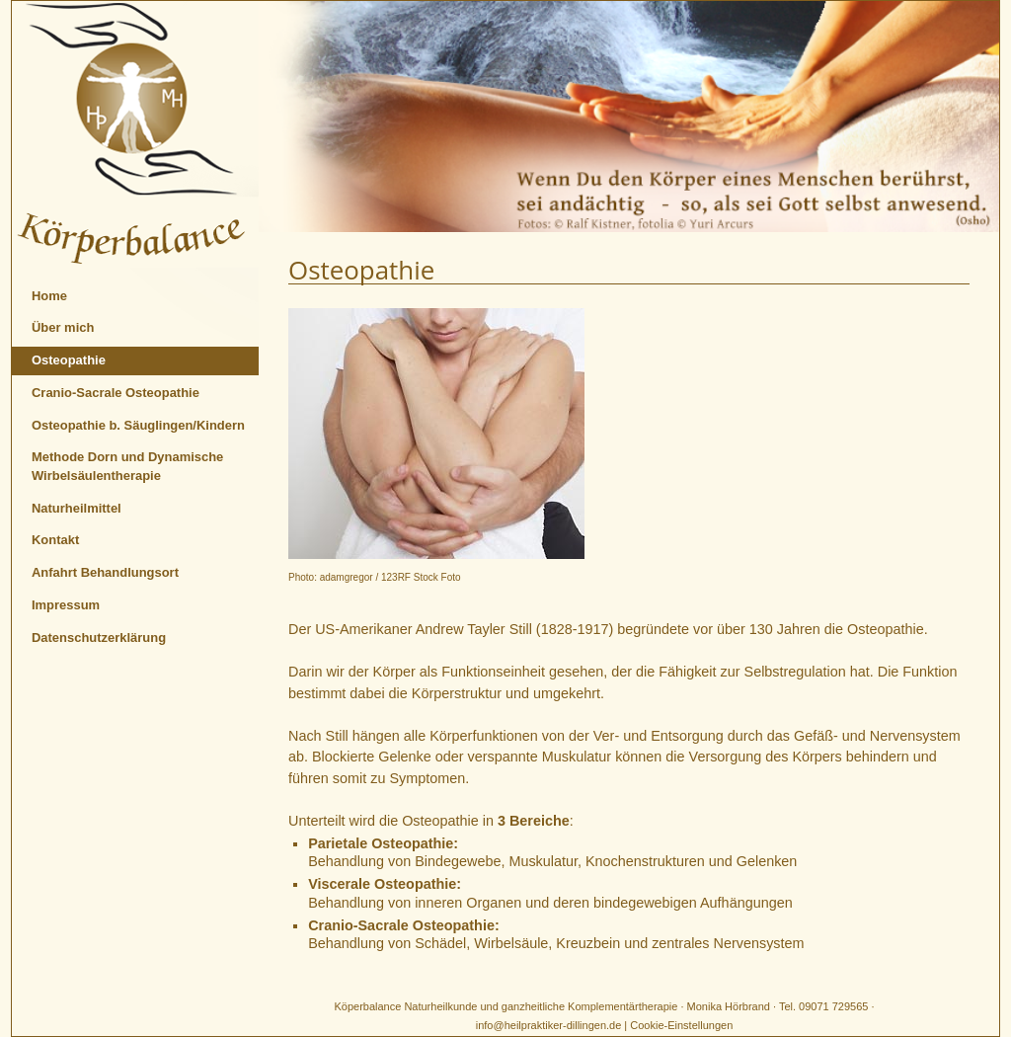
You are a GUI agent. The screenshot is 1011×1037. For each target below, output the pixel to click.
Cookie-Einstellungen (681, 1025)
